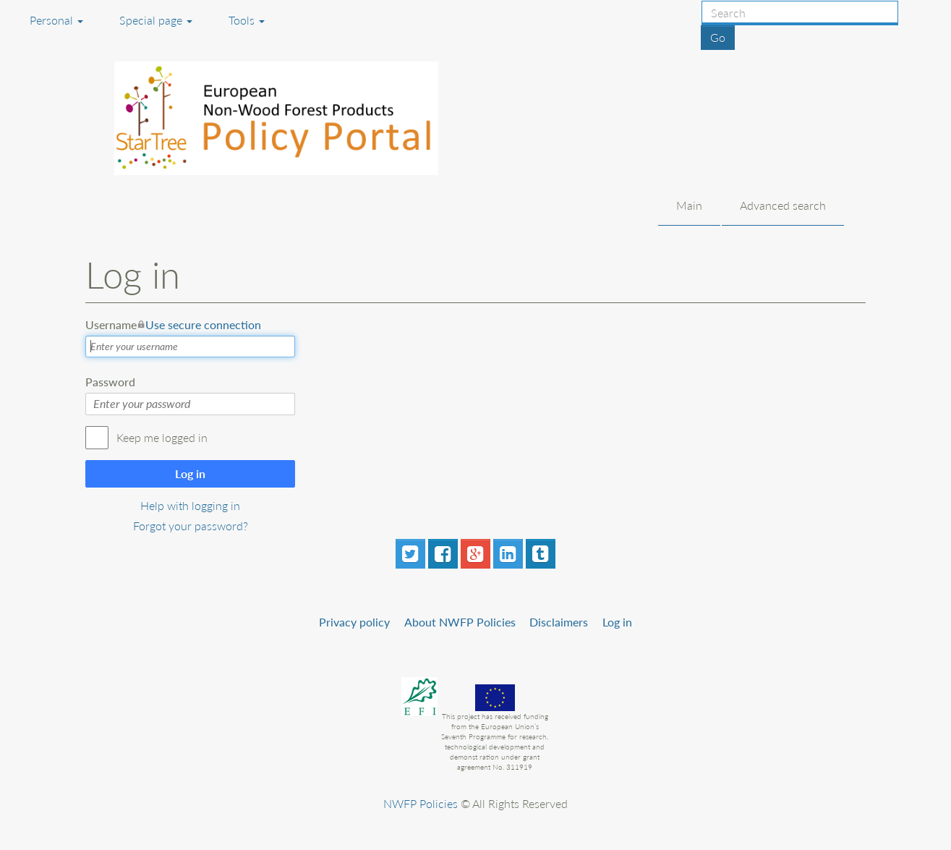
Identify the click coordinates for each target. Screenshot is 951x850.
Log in (190, 473)
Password (110, 381)
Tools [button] (247, 20)
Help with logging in (190, 505)
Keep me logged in (162, 437)
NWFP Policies (420, 803)
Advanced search (783, 205)
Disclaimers (558, 622)
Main (689, 205)
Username (173, 325)
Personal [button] (56, 20)
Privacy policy (354, 622)
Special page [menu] (155, 20)
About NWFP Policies (460, 622)
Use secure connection (203, 324)
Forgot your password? (190, 525)
